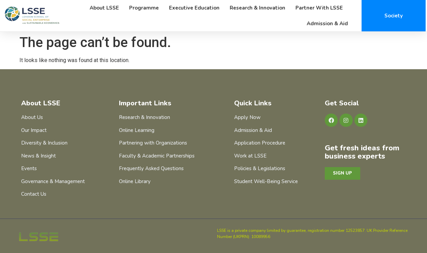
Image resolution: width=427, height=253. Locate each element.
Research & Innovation (257, 7)
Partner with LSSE (319, 7)
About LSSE (104, 7)
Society (393, 15)
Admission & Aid (327, 23)
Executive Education (194, 7)
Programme (144, 7)
